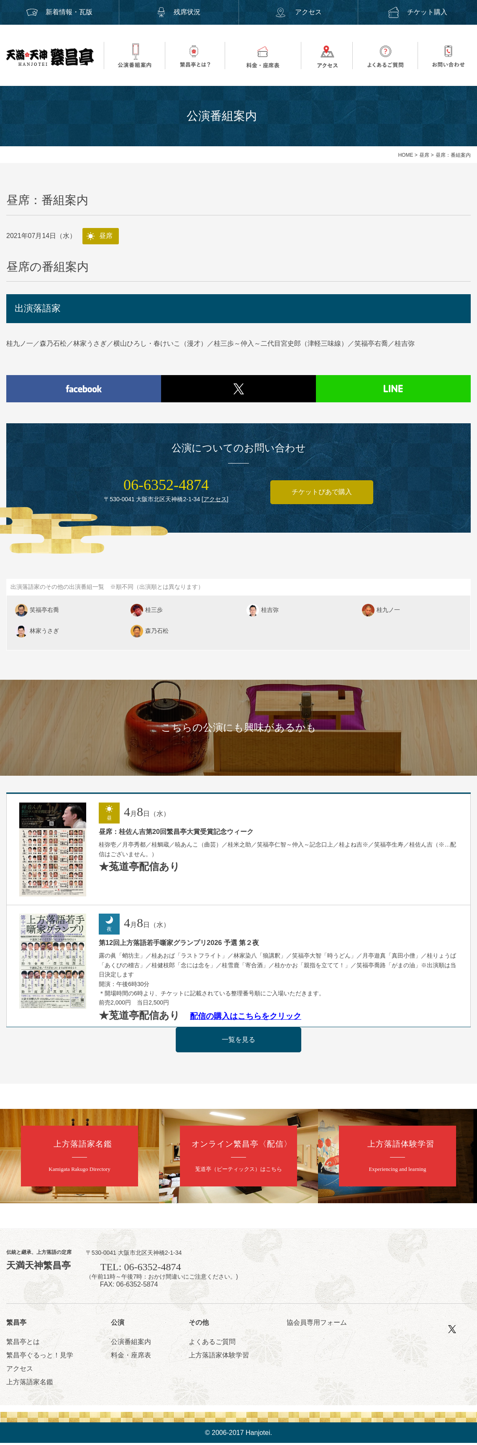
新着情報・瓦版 (59, 12)
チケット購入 (417, 12)
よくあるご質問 (212, 1343)
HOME (405, 155)
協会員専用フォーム (317, 1324)
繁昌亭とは (23, 1343)
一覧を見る (238, 1041)
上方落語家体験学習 (219, 1356)
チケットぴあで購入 (322, 493)
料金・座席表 (131, 1356)
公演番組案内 (131, 1343)
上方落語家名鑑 (29, 1383)
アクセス (297, 12)
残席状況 (178, 12)
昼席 (424, 155)
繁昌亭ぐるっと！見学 (39, 1356)
